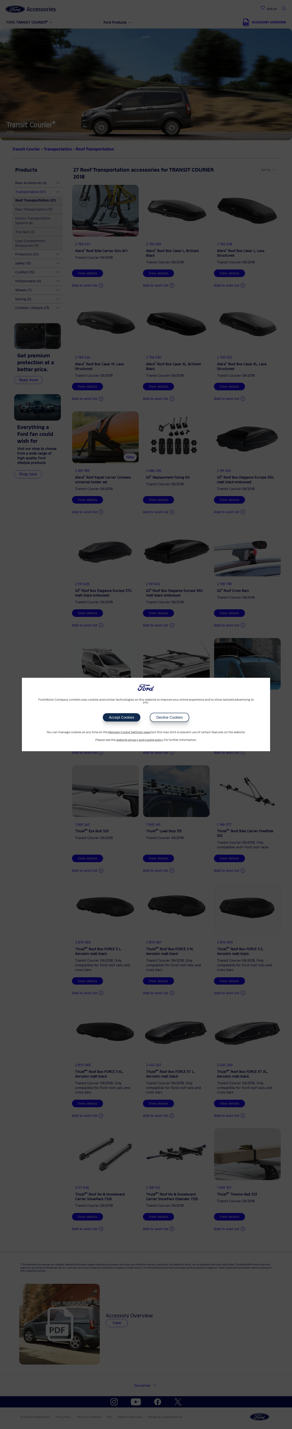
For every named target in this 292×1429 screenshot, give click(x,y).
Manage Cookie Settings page (129, 732)
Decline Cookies (169, 718)
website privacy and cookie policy (139, 739)
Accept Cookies (121, 718)
